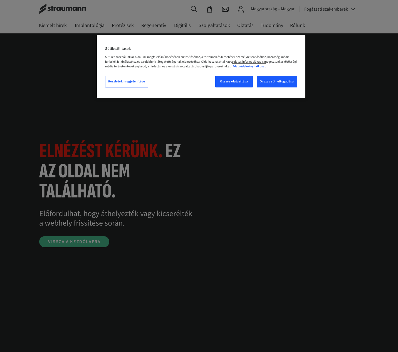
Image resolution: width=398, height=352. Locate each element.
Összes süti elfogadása (277, 81)
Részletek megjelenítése (126, 81)
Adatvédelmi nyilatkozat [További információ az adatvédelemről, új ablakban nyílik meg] (249, 66)
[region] (201, 66)
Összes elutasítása (234, 81)
